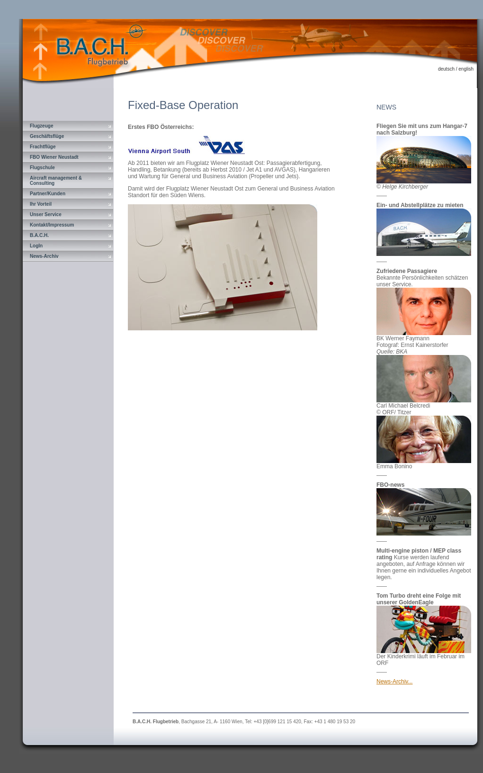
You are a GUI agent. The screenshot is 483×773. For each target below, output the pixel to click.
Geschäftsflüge (47, 136)
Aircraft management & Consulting (56, 180)
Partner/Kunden (47, 193)
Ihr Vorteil (41, 204)
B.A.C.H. (39, 235)
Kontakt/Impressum (52, 224)
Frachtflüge (42, 146)
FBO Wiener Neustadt (54, 157)
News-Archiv (44, 256)
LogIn (36, 245)
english (466, 69)
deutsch (446, 69)
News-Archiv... (394, 681)
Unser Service (46, 214)
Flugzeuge (41, 125)
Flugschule (42, 167)
